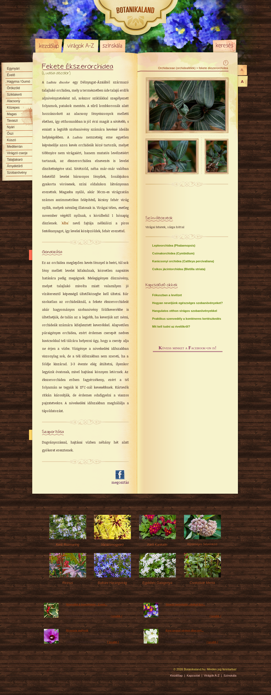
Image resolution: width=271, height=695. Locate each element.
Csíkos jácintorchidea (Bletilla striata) (178, 269)
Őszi (10, 133)
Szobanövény (17, 172)
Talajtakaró (15, 159)
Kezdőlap (49, 45)
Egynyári (13, 68)
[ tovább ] (116, 616)
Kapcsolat (193, 675)
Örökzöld (13, 88)
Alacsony (13, 101)
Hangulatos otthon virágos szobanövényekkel (184, 310)
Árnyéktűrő (15, 166)
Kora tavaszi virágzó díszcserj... (185, 630)
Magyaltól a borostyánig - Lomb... (87, 604)
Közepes (13, 107)
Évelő (11, 75)
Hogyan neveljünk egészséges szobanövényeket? (187, 303)
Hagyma (18, 81)
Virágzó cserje (17, 153)
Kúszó (11, 140)
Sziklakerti (14, 94)
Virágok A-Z (81, 45)
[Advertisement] (73, 477)
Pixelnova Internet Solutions (48, 671)
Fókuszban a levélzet (167, 295)
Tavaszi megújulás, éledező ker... (185, 604)
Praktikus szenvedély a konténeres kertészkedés (186, 318)
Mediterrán (14, 146)
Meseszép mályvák (77, 630)
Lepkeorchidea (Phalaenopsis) (173, 245)
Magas (12, 114)
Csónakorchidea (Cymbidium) (173, 253)
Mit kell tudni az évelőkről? (171, 326)
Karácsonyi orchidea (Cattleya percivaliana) (183, 261)
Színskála (112, 45)
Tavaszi (12, 120)
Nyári (11, 127)
